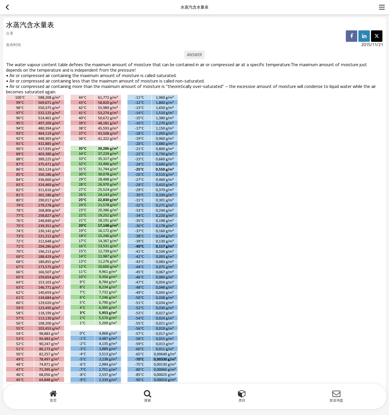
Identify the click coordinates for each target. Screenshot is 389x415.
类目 (242, 400)
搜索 (147, 400)
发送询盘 (336, 400)
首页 (53, 400)
